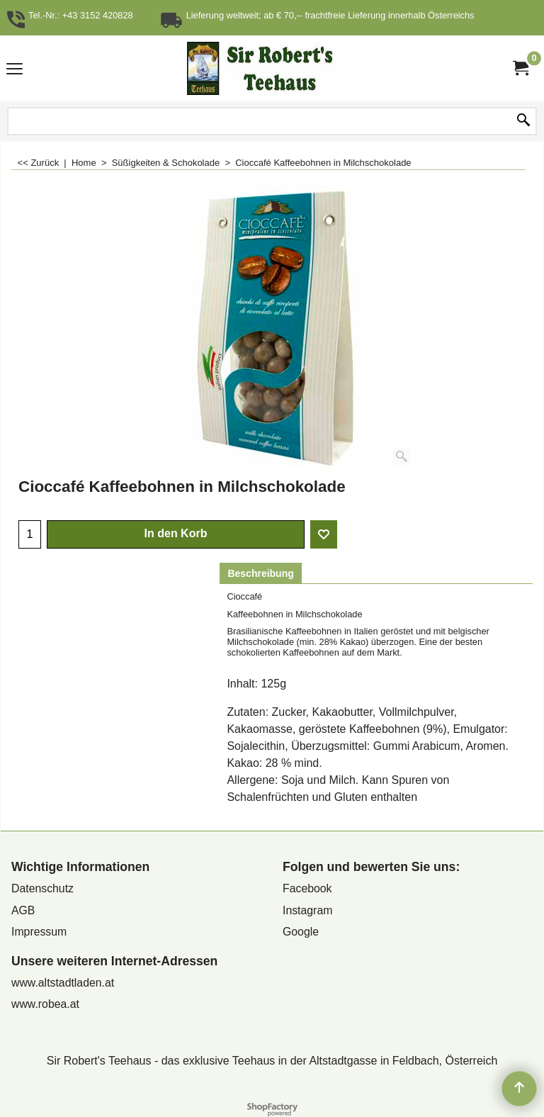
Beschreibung (260, 573)
